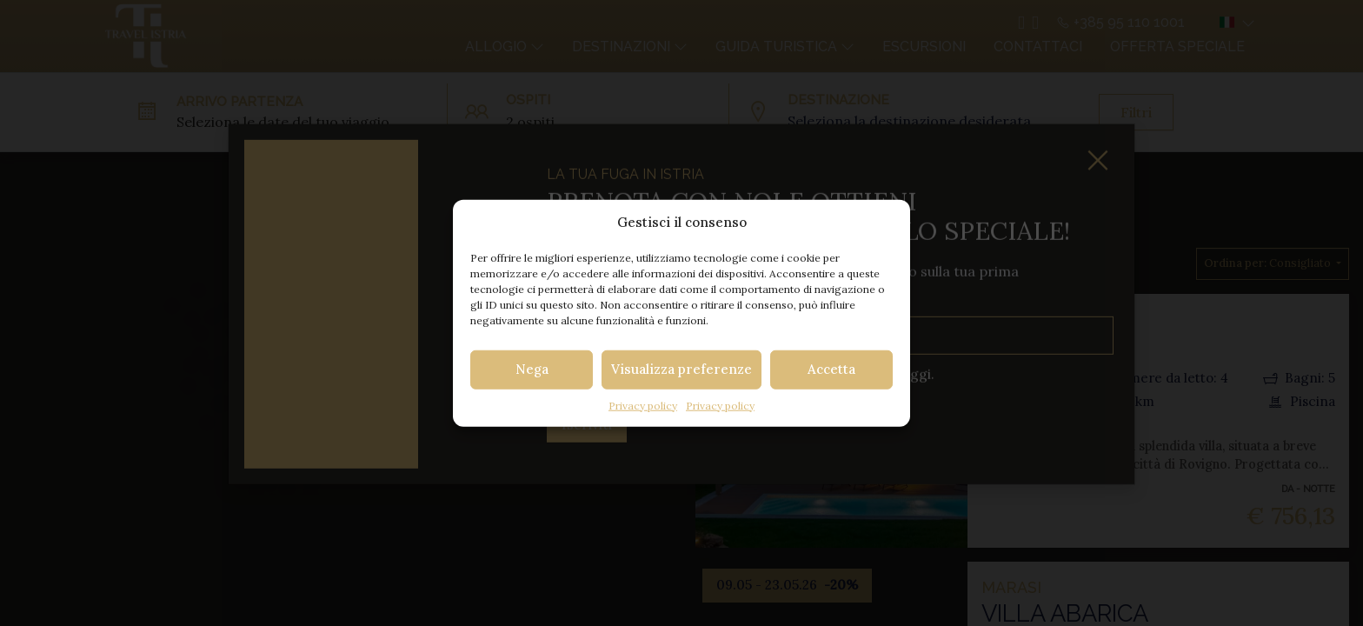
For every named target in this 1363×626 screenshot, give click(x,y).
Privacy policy (642, 404)
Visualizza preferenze (681, 369)
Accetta (831, 369)
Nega (532, 369)
